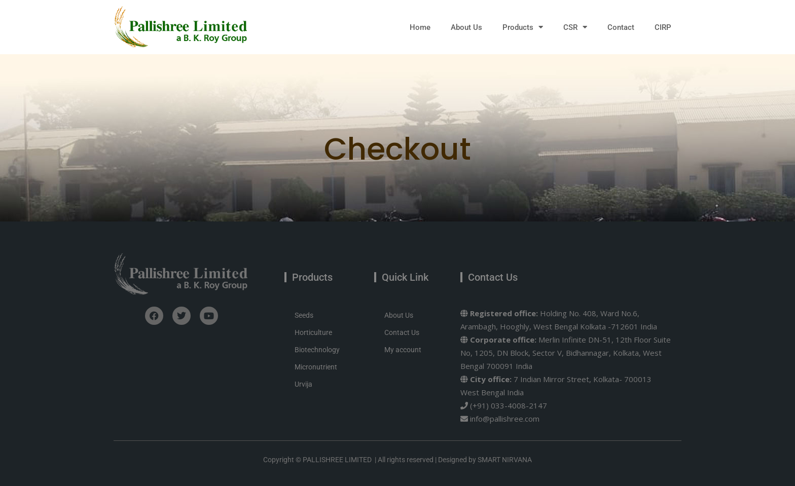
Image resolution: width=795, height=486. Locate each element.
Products (522, 27)
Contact (620, 27)
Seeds (304, 315)
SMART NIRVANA (505, 460)
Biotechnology (317, 350)
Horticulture (313, 332)
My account (402, 350)
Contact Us (401, 332)
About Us (466, 27)
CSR (575, 27)
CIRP (663, 27)
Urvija (303, 384)
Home (420, 27)
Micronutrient (316, 367)
